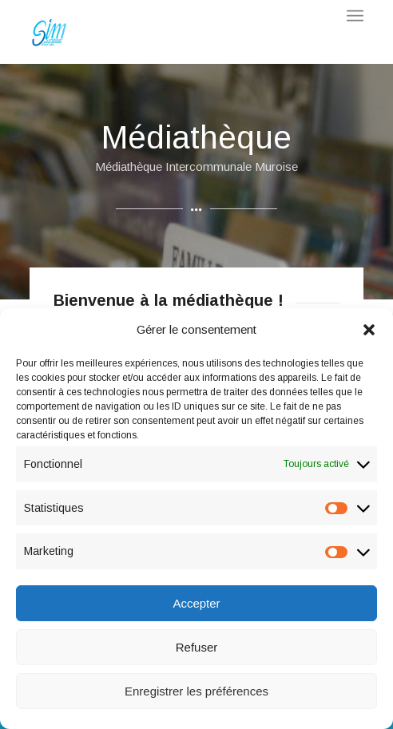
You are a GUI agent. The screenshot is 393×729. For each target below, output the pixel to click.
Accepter (196, 603)
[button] (369, 330)
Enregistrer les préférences (196, 691)
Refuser (197, 647)
